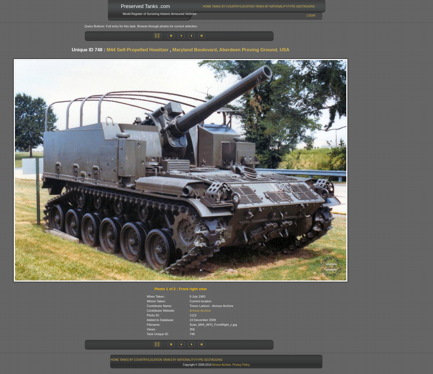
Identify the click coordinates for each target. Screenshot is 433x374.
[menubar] (258, 6)
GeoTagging (305, 6)
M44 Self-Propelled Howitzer (138, 49)
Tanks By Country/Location (233, 6)
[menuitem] (207, 6)
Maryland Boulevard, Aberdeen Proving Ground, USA (230, 49)
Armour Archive (200, 310)
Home (207, 6)
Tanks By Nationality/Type (275, 6)
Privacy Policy (241, 364)
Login (311, 15)
